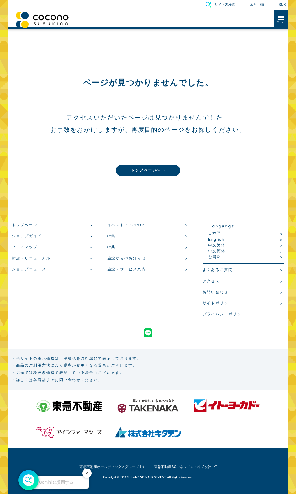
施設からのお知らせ (126, 259)
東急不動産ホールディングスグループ (105, 472)
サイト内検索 (224, 5)
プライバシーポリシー (224, 315)
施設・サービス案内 (126, 270)
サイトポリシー (218, 304)
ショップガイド (27, 237)
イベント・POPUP (126, 226)
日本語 (214, 234)
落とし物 (257, 5)
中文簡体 (216, 252)
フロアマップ (25, 248)
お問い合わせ (216, 293)
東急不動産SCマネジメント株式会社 (187, 472)
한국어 (214, 257)
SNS (282, 5)
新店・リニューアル (31, 259)
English (216, 240)
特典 (111, 248)
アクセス (211, 282)
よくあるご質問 (218, 270)
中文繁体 (216, 246)
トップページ (25, 226)
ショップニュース (29, 270)
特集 (111, 237)
